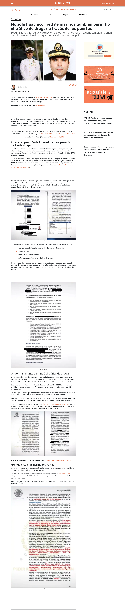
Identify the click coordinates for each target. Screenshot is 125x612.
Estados (16, 19)
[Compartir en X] (76, 85)
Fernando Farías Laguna (44, 97)
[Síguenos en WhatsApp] (12, 10)
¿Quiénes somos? (108, 9)
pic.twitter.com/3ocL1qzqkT (65, 134)
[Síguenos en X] (19, 10)
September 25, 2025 (57, 137)
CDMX (50, 14)
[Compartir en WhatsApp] (70, 85)
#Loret (41, 134)
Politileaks (83, 14)
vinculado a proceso (65, 474)
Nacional (34, 14)
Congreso (66, 14)
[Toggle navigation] (12, 3)
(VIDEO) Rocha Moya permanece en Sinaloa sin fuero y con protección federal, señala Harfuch (99, 120)
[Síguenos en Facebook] (16, 10)
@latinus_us (50, 134)
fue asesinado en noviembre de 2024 (56, 404)
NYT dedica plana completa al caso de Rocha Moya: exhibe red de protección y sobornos (99, 135)
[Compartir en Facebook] (73, 85)
